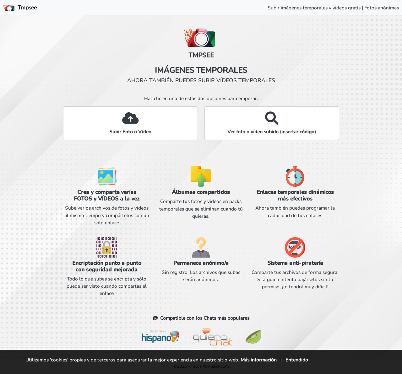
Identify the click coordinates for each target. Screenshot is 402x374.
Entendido (296, 359)
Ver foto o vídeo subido (271, 131)
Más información (259, 359)
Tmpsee (20, 7)
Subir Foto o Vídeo (130, 131)
